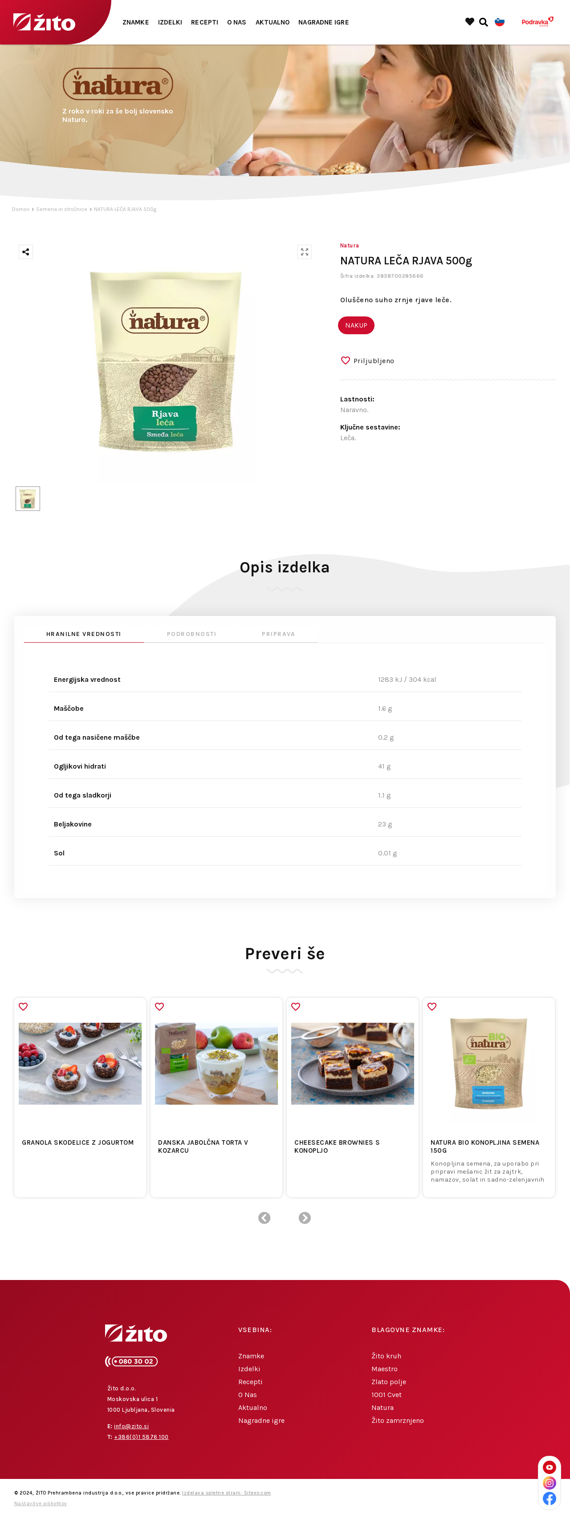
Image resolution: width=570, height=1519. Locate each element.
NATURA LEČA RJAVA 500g (125, 209)
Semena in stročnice (61, 209)
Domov (20, 209)
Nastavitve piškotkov (40, 1504)
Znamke (135, 22)
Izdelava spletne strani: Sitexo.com (226, 1493)
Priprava (278, 634)
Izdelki (170, 22)
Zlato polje (388, 1381)
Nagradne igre (323, 22)
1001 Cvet (386, 1394)
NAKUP (356, 325)
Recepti (204, 22)
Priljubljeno (374, 360)
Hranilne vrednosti (84, 634)
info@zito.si (131, 1426)
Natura (382, 1407)
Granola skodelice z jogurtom (78, 1142)
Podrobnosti (192, 634)
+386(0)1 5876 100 (141, 1437)
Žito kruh (386, 1356)
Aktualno (273, 22)
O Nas (237, 22)
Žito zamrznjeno (397, 1420)
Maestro (384, 1369)
